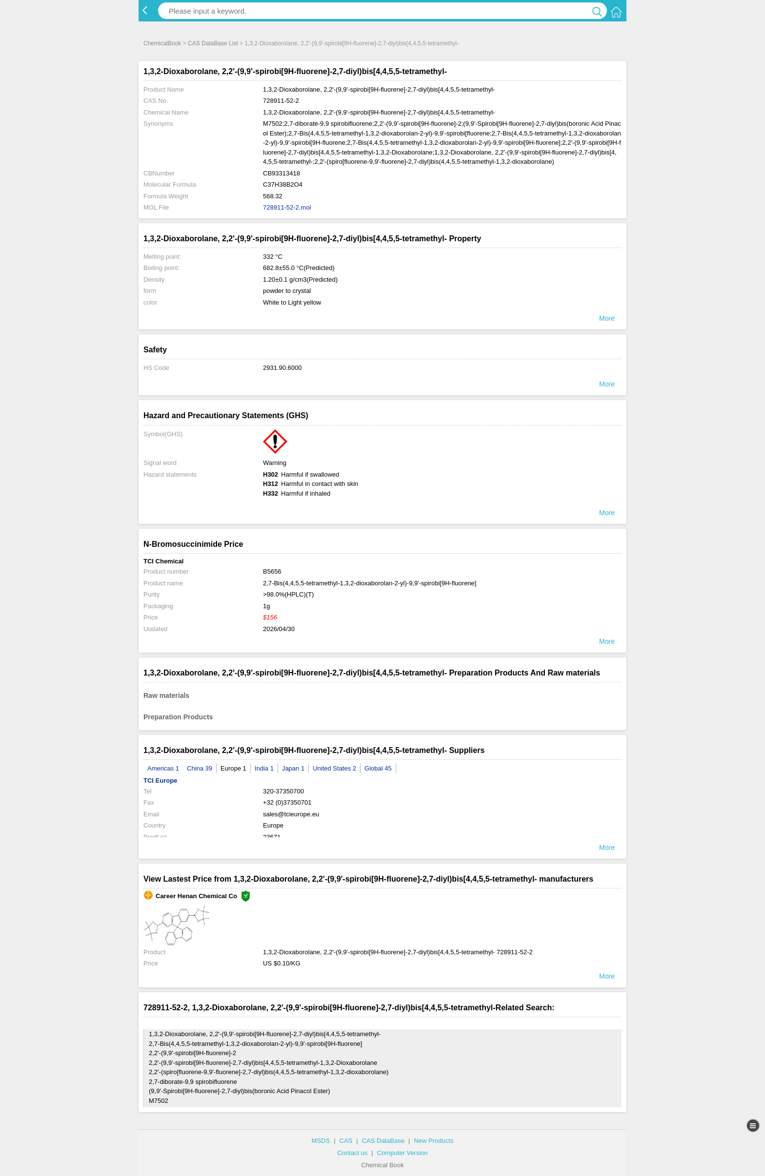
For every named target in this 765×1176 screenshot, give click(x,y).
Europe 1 (233, 768)
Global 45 (378, 768)
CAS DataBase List (213, 43)
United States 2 (334, 768)
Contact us (352, 1153)
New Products (433, 1140)
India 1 (264, 768)
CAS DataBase (383, 1140)
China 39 (199, 768)
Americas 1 (163, 768)
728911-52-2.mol (287, 207)
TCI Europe (160, 780)
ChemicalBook (162, 43)
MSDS (321, 1140)
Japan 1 (293, 768)
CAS (346, 1140)
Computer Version (402, 1153)
